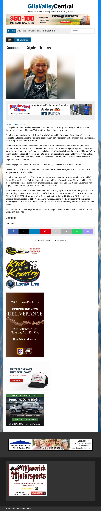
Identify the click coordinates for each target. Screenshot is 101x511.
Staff (16, 124)
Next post (60, 240)
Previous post (42, 240)
